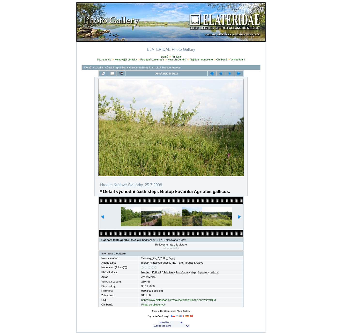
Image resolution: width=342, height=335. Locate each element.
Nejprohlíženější (176, 59)
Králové (156, 272)
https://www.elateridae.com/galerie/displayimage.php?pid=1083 (178, 299)
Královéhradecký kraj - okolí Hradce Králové (155, 67)
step (193, 272)
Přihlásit (176, 56)
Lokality (98, 67)
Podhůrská (182, 272)
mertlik (145, 262)
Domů (164, 56)
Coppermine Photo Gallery (177, 311)
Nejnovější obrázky (125, 59)
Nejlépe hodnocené (201, 59)
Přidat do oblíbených (153, 304)
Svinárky (168, 272)
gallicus (214, 272)
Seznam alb (104, 59)
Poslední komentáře (152, 59)
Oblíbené (221, 59)
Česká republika (116, 67)
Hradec (145, 272)
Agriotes (203, 272)
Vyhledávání (237, 59)
